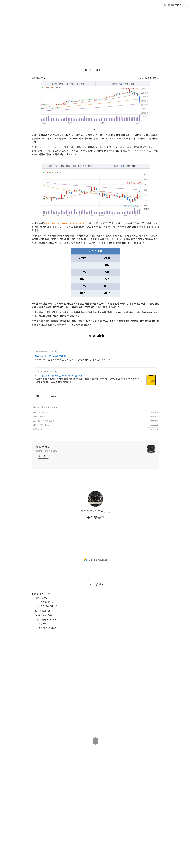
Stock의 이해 (39, 77)
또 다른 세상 (43, 446)
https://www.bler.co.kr (43, 351)
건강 (42, 623)
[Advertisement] (95, 559)
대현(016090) (38, 417)
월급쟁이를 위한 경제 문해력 (50, 355)
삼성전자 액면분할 (40, 425)
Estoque (119, 752)
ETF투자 (36, 429)
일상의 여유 (42, 611)
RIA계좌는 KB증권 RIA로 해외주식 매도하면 (58, 375)
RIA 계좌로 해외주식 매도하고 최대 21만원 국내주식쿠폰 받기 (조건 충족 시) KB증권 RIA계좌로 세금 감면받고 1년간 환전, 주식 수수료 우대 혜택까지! (87, 380)
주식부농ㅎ (74, 752)
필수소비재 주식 (39, 412)
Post (102, 747)
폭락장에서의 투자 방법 (95, 32)
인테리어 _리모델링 (49, 627)
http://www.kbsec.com (43, 371)
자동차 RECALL (47, 605)
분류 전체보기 (41, 593)
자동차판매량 (46, 601)
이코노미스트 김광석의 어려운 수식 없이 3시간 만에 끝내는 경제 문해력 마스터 (72, 359)
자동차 (41, 597)
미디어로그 (97, 69)
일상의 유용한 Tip (45, 619)
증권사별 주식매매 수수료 (42, 421)
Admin (90, 747)
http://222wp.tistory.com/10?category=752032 (66, 223)
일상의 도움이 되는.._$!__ (46, 450)
